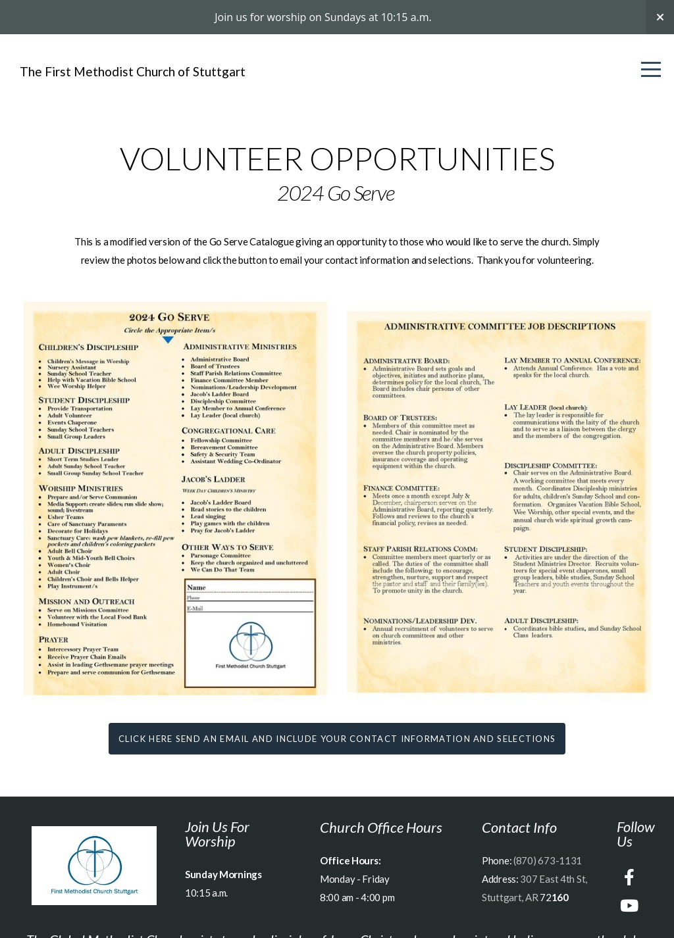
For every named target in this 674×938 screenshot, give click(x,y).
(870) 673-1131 (547, 860)
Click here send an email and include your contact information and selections (337, 738)
